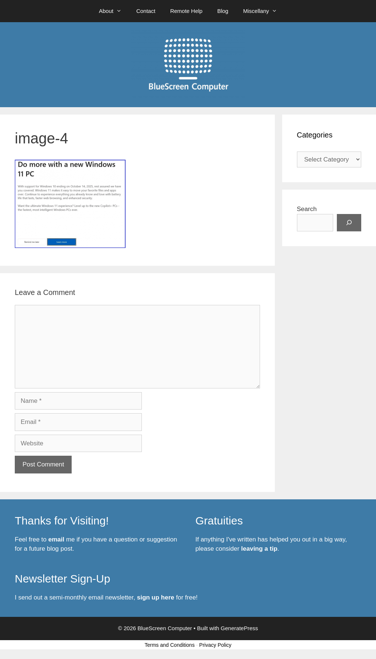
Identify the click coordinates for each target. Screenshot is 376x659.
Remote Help (186, 11)
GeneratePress (239, 628)
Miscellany (263, 11)
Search (307, 209)
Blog (222, 11)
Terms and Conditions (170, 645)
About (114, 11)
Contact (145, 11)
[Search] (349, 223)
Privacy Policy (215, 645)
